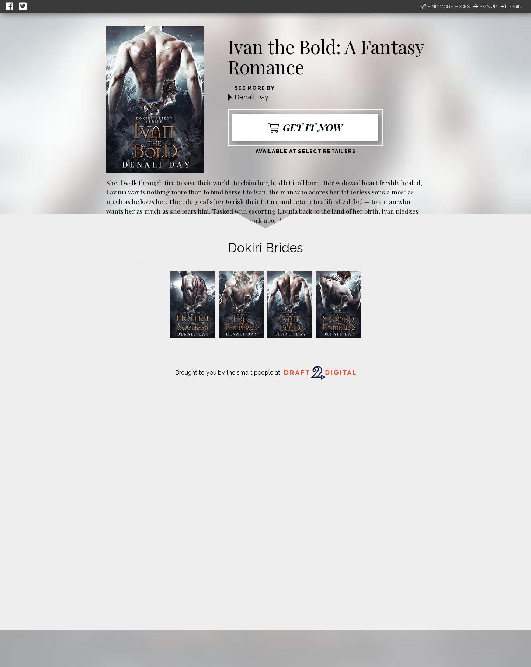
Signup (485, 6)
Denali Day (251, 97)
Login (511, 6)
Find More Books (445, 6)
